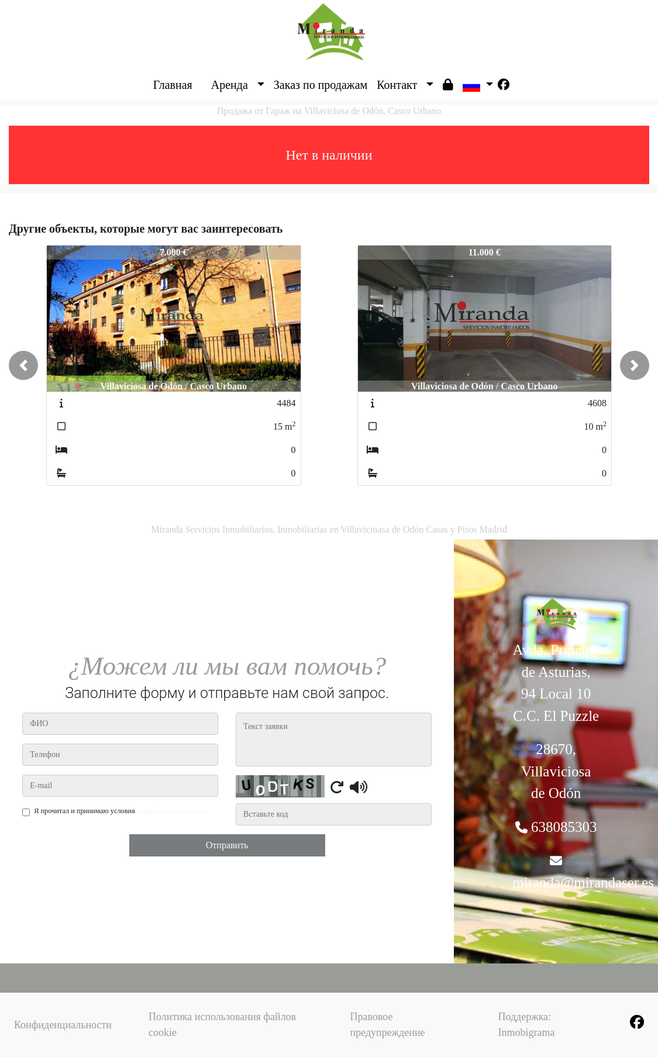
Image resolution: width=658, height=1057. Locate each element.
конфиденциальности (172, 811)
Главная (172, 84)
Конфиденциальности (63, 1025)
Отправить (227, 845)
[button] (23, 365)
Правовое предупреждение (387, 1024)
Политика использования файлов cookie (222, 1024)
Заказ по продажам (320, 84)
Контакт (397, 84)
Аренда (229, 84)
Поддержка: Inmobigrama (526, 1024)
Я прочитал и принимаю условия (120, 811)
